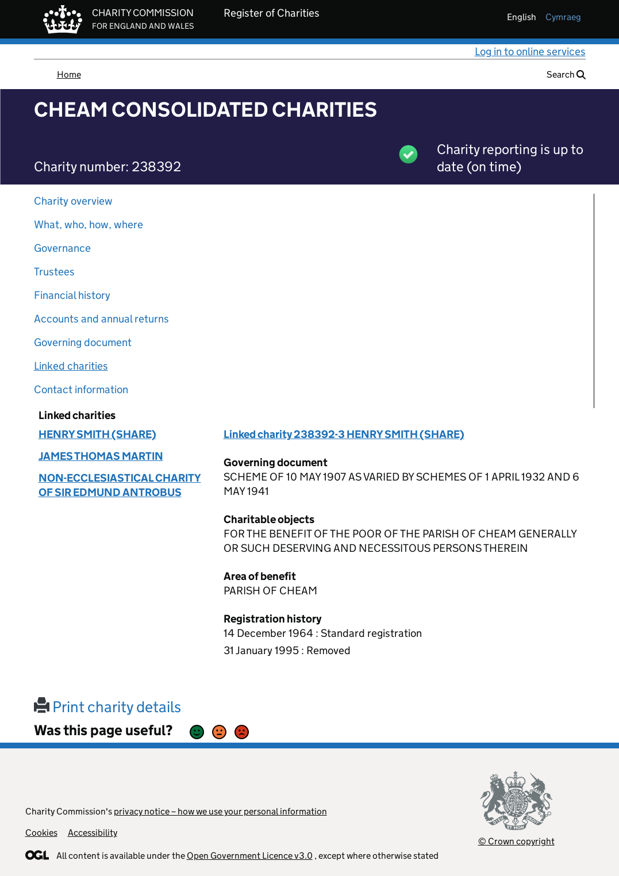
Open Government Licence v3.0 (250, 855)
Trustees (54, 271)
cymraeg (563, 16)
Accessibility (92, 832)
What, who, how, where (88, 224)
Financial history (72, 295)
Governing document (83, 342)
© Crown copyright (516, 841)
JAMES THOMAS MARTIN (101, 456)
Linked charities (71, 365)
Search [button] (566, 74)
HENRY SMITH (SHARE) (97, 434)
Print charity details (107, 706)
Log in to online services (530, 51)
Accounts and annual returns (101, 318)
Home (69, 74)
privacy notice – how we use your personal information (220, 811)
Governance (62, 248)
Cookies (41, 832)
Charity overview (73, 201)
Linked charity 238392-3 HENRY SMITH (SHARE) (344, 434)
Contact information (81, 389)
